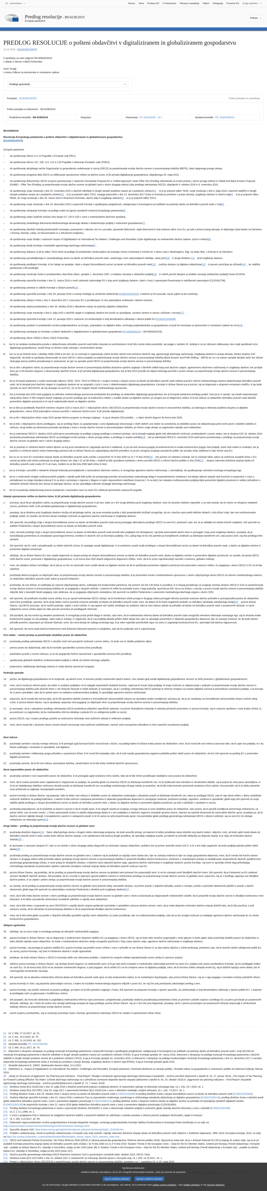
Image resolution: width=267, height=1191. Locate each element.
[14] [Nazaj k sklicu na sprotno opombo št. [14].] (5, 1108)
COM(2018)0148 (13, 1104)
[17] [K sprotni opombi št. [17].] (182, 312)
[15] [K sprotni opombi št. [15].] (155, 274)
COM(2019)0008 (166, 319)
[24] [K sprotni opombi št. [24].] (42, 832)
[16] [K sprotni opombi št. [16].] (76, 287)
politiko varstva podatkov (164, 1187)
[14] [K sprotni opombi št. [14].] (244, 264)
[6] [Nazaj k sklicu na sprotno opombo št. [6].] (4, 1051)
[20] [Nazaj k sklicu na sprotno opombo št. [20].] (5, 1133)
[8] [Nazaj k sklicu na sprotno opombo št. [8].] (4, 1069)
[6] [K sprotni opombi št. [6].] (124, 210)
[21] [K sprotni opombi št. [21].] (201, 460)
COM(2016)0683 (243, 1094)
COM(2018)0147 (102, 1101)
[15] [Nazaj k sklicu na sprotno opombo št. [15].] (5, 1111)
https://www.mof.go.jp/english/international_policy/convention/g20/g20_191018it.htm (79, 1129)
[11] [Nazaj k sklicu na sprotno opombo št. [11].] (5, 1090)
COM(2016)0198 (220, 1108)
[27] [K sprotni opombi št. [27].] (127, 889)
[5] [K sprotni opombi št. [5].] (222, 204)
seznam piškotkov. (216, 1187)
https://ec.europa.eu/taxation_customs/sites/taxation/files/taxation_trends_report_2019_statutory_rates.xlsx (63, 1136)
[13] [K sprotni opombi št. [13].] (204, 264)
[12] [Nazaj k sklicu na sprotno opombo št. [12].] (5, 1094)
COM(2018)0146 (210, 1097)
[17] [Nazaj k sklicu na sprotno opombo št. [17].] (5, 1118)
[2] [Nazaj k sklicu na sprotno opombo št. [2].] (4, 1036)
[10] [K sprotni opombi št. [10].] (168, 258)
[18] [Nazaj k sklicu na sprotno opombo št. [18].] (5, 1122)
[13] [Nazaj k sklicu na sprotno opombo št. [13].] (5, 1097)
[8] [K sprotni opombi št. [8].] (209, 239)
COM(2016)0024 (129, 294)
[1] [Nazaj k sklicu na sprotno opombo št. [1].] (4, 1033)
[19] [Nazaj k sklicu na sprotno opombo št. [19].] (5, 1129)
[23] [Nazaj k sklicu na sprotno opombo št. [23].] (5, 1158)
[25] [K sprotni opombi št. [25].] (19, 839)
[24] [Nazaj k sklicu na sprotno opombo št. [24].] (5, 1161)
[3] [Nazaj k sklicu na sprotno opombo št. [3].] (4, 1040)
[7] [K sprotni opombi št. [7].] (143, 223)
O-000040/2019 (132, 331)
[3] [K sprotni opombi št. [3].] (231, 194)
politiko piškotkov (192, 1187)
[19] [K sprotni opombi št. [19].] (143, 437)
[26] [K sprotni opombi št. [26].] (18, 849)
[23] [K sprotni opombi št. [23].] (46, 819)
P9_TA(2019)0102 (224, 117)
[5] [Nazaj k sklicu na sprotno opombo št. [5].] (4, 1047)
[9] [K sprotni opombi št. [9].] (94, 245)
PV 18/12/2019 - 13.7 (151, 117)
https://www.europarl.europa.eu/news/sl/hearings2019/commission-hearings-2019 (46, 1126)
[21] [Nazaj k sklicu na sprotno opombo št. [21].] (5, 1140)
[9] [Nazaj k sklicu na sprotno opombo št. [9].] (4, 1076)
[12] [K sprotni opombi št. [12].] (154, 264)
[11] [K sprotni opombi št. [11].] (193, 258)
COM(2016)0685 (125, 1094)
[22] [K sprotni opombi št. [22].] (236, 602)
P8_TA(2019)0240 (37, 1044)
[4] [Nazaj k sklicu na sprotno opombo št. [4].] (4, 1044)
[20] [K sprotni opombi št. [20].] (151, 457)
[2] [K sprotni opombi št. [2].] (62, 194)
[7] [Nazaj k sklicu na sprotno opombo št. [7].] (4, 1065)
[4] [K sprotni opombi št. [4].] (122, 198)
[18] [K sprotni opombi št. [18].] (240, 325)
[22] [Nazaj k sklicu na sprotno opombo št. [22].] (5, 1154)
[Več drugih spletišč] (252, 3)
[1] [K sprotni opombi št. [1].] (155, 191)
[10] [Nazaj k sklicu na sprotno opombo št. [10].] (5, 1086)
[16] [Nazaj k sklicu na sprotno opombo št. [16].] (5, 1115)
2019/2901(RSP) (27, 49)
